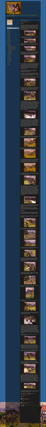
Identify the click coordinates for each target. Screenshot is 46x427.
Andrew (23, 398)
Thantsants (23, 402)
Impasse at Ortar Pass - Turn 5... (12, 46)
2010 (8, 44)
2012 (8, 42)
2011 (8, 43)
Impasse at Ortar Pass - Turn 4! (12, 47)
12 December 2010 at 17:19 (28, 398)
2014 (8, 40)
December (9, 45)
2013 (8, 41)
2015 (8, 39)
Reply (23, 400)
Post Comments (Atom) (26, 425)
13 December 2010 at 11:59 (29, 402)
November (9, 51)
